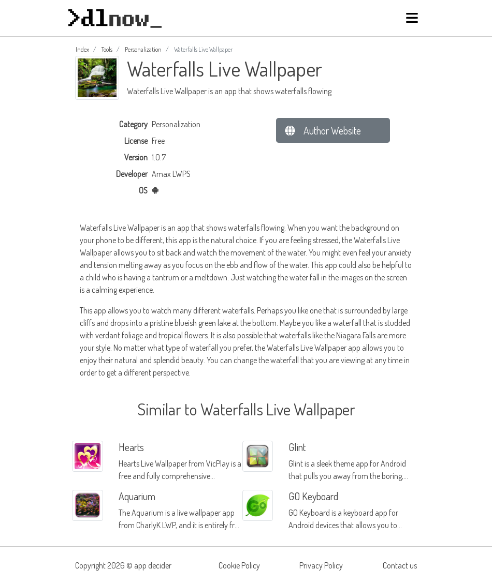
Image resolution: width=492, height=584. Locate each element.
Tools (107, 49)
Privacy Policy (321, 565)
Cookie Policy (239, 565)
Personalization (143, 49)
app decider (152, 565)
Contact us (400, 565)
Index (82, 49)
